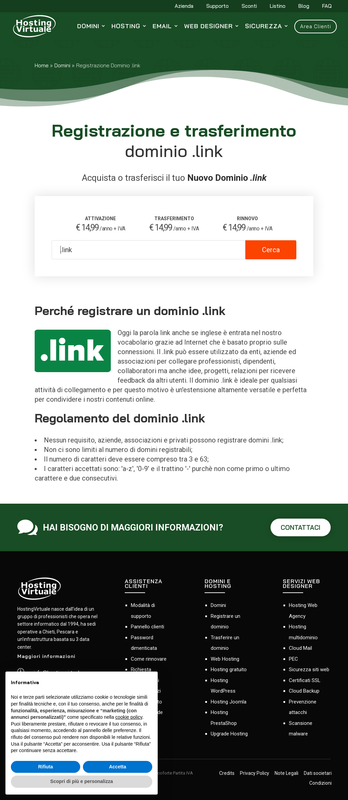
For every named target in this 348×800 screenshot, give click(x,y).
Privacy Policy (254, 773)
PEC (293, 659)
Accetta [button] (117, 766)
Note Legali (286, 773)
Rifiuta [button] (45, 766)
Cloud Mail (300, 648)
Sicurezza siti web (309, 669)
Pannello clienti (147, 627)
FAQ (327, 6)
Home (42, 65)
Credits (226, 773)
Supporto (217, 6)
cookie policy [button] (128, 717)
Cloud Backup (304, 691)
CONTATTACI (300, 527)
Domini (88, 26)
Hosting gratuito (229, 669)
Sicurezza (263, 26)
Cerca (271, 250)
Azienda (184, 6)
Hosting (125, 26)
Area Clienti (315, 26)
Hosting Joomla (228, 702)
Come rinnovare (149, 659)
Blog (303, 6)
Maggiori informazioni (46, 656)
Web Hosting (225, 659)
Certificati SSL (304, 680)
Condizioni (320, 783)
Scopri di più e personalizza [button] (81, 781)
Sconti (249, 6)
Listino (277, 6)
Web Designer (208, 26)
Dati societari (318, 773)
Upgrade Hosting (229, 734)
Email (162, 26)
